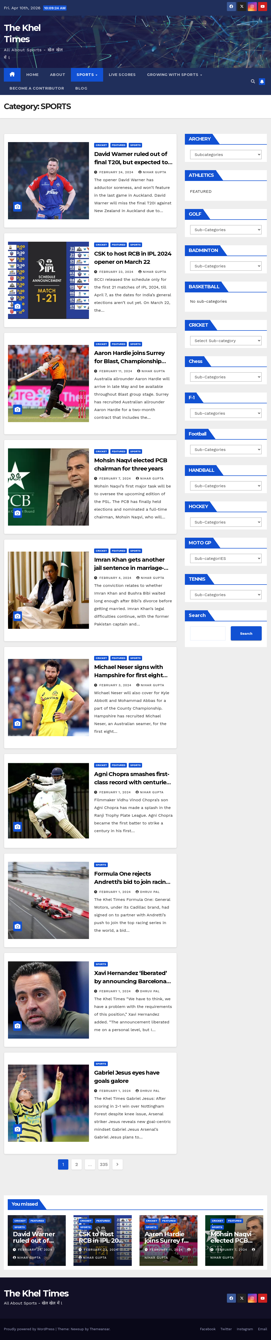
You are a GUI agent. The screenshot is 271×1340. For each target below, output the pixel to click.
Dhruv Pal (148, 892)
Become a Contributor (37, 88)
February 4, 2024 (116, 578)
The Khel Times (36, 1293)
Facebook (208, 1329)
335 (104, 1164)
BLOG (81, 88)
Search (197, 615)
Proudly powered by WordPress (30, 1329)
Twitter (226, 1329)
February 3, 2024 (116, 685)
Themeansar (100, 1329)
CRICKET (101, 145)
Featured (118, 145)
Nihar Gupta (152, 172)
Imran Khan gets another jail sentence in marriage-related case (129, 568)
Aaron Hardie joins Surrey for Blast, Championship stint (129, 361)
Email (262, 1329)
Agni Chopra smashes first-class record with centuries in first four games (131, 782)
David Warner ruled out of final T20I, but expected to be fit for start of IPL (131, 162)
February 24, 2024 (117, 172)
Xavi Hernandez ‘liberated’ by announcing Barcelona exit (130, 981)
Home (32, 74)
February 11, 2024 (116, 371)
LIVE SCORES (122, 74)
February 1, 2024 (115, 792)
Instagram (245, 1329)
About (57, 74)
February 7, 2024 (115, 478)
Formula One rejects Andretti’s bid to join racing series (131, 882)
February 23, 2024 (117, 272)
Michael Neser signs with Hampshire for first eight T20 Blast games (128, 675)
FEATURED (201, 191)
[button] (253, 81)
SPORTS (86, 74)
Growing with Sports (173, 74)
